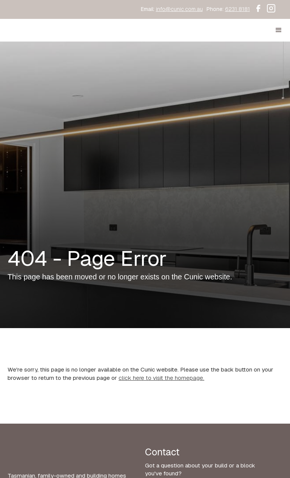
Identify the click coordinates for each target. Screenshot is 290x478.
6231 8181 (237, 9)
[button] (278, 30)
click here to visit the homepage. (161, 378)
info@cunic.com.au (179, 9)
